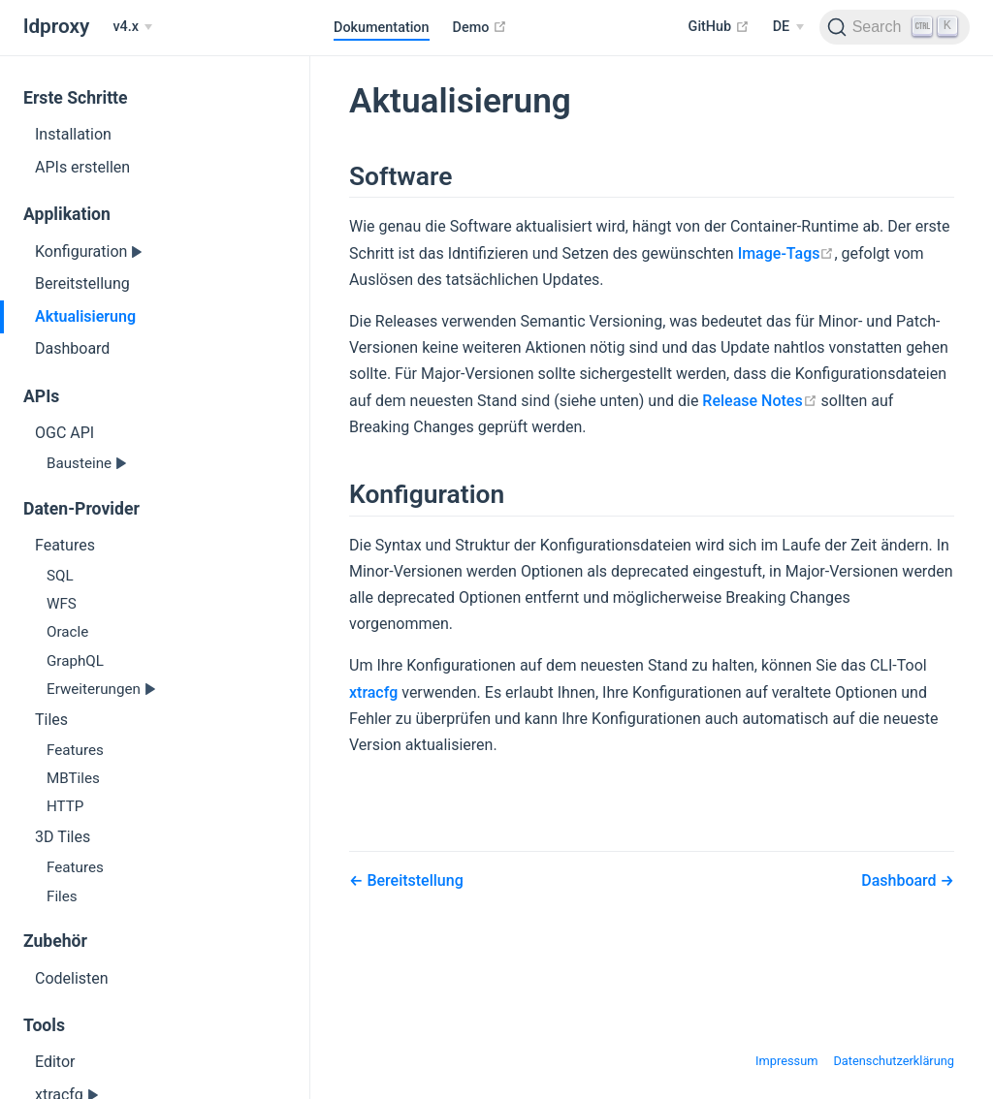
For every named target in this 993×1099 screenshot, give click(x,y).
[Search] (894, 27)
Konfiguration (83, 251)
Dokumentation (382, 27)
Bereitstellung (82, 283)
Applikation (67, 214)
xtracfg (373, 692)
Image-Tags (786, 253)
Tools (44, 1025)
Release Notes (759, 401)
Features (65, 545)
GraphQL (75, 661)
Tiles (51, 719)
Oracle (67, 632)
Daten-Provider (81, 508)
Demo (480, 27)
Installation (73, 134)
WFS (62, 603)
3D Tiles (62, 837)
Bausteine (81, 463)
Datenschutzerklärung (893, 1060)
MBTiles (73, 778)
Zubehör (55, 941)
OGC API (64, 433)
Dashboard (72, 348)
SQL (60, 575)
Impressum (786, 1060)
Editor (55, 1061)
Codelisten (72, 978)
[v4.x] (132, 27)
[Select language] (788, 27)
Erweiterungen (95, 689)
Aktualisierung (85, 316)
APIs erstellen (82, 167)
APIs (41, 396)
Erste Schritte (75, 98)
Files (62, 896)
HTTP (65, 806)
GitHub (719, 26)
